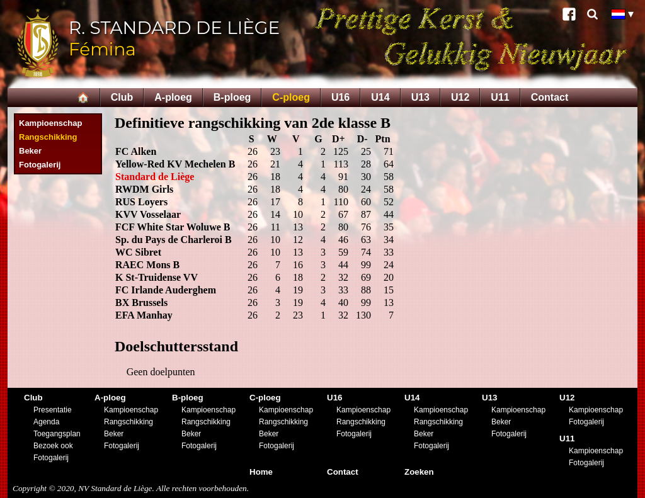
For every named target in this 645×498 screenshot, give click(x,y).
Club (122, 97)
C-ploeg (291, 97)
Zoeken (419, 472)
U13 (420, 97)
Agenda (46, 421)
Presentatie (52, 409)
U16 (340, 97)
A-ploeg (173, 97)
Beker (30, 151)
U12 (460, 97)
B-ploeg (232, 97)
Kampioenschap (50, 123)
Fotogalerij (39, 164)
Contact (550, 97)
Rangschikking (48, 137)
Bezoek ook (53, 445)
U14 (380, 97)
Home (261, 472)
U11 (500, 97)
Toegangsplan (57, 433)
